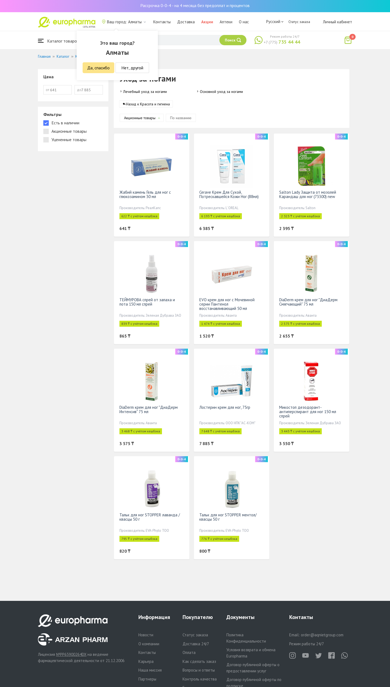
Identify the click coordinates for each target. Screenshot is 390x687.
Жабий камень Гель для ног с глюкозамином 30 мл (145, 194)
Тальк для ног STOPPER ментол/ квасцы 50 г (227, 517)
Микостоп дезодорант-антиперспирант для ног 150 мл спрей (307, 412)
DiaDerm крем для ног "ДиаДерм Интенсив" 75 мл (148, 409)
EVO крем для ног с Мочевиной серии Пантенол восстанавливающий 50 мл (227, 304)
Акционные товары (139, 117)
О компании (148, 643)
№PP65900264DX (71, 654)
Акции (207, 21)
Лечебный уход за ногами (145, 91)
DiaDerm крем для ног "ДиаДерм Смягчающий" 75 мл (308, 302)
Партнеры (147, 679)
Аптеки (226, 21)
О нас (244, 21)
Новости (145, 634)
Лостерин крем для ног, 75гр (224, 407)
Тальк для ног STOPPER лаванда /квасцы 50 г (149, 517)
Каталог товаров (58, 41)
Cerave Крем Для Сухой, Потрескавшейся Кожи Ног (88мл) (229, 194)
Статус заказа (299, 21)
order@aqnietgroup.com (322, 634)
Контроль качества (200, 679)
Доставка (186, 21)
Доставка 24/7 (196, 643)
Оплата (189, 652)
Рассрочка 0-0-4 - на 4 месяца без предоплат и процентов (195, 5)
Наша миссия (150, 670)
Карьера (146, 661)
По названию (180, 117)
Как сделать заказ (199, 661)
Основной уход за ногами (221, 91)
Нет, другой (132, 67)
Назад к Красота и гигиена (148, 104)
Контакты (162, 21)
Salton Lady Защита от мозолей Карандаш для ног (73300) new (307, 194)
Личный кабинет (337, 21)
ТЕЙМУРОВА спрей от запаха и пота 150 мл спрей (147, 302)
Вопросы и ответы (199, 670)
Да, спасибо (98, 67)
